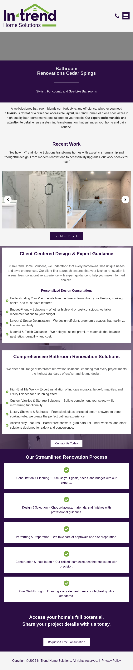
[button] (8, 199)
